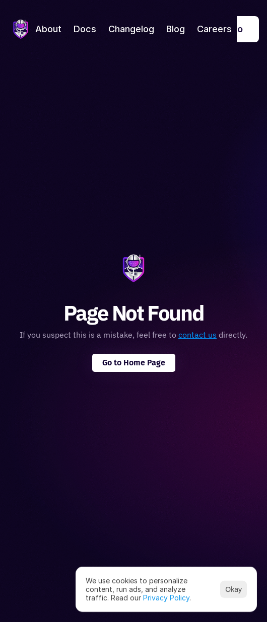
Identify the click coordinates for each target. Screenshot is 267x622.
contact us (197, 335)
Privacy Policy (166, 597)
